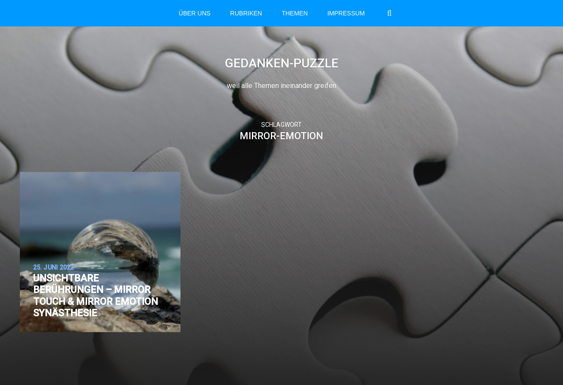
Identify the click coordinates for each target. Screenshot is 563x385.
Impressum (346, 13)
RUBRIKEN (246, 13)
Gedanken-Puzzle (281, 63)
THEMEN (295, 13)
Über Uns (194, 13)
